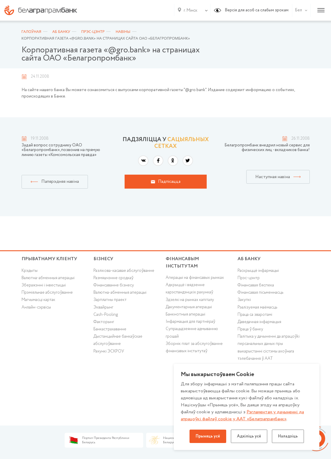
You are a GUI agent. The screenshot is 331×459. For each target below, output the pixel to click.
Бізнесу (103, 259)
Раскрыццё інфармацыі (258, 271)
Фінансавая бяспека (256, 285)
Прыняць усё (208, 436)
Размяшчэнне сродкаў (113, 278)
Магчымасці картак (38, 300)
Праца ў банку (250, 329)
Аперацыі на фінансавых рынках (195, 278)
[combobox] (189, 10)
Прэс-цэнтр (249, 278)
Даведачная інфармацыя (259, 322)
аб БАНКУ (249, 259)
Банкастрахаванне (109, 329)
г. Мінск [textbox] (190, 10)
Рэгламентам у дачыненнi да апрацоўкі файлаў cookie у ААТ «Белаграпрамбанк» (242, 415)
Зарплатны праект (110, 300)
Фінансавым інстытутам (182, 263)
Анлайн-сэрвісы (36, 307)
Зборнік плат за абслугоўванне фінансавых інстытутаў (194, 347)
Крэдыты (30, 271)
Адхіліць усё (249, 436)
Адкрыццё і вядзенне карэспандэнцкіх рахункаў (189, 288)
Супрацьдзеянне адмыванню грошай (192, 332)
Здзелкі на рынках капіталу (190, 300)
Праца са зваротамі (255, 315)
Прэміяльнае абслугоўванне (47, 292)
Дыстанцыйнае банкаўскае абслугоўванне (117, 340)
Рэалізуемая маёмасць (257, 307)
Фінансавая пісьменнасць (260, 292)
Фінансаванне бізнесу (113, 285)
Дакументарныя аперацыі (189, 307)
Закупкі (244, 300)
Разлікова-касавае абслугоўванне (123, 271)
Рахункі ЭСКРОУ (108, 351)
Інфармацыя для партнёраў (190, 322)
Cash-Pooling (105, 315)
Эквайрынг (103, 307)
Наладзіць (288, 436)
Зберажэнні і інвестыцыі (44, 285)
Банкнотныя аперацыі (185, 314)
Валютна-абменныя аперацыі (48, 278)
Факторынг (103, 322)
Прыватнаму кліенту (49, 259)
